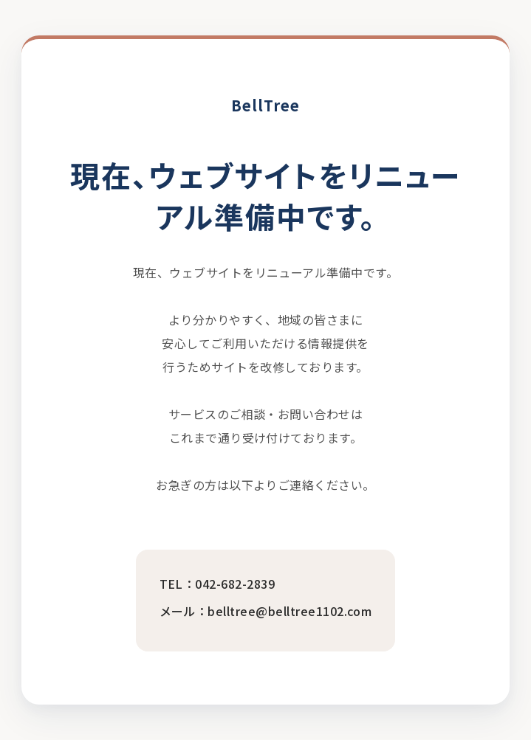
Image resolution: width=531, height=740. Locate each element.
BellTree (265, 105)
